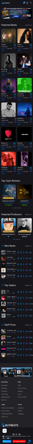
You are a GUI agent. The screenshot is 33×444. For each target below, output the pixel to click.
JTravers (4, 169)
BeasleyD (20, 95)
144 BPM (25, 97)
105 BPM (25, 48)
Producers (4, 390)
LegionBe (4, 145)
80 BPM (14, 292)
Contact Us (4, 416)
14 (3, 75)
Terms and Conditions (7, 407)
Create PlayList (19, 441)
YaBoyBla (20, 120)
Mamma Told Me (12, 262)
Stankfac (20, 145)
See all (28, 25)
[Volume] (8, 438)
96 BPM (8, 147)
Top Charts (4, 393)
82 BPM (14, 276)
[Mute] (4, 438)
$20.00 (8, 349)
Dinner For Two (12, 347)
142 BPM (15, 310)
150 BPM (9, 97)
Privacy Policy (5, 410)
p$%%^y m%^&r (12, 353)
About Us (4, 399)
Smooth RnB (16, 349)
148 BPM (9, 48)
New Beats (10, 245)
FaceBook (21, 407)
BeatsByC (4, 120)
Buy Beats (4, 384)
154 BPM (25, 73)
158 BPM (15, 343)
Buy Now (7, 441)
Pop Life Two (11, 274)
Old (8, 290)
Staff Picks (10, 324)
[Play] (17, 434)
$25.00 (8, 252)
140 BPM (9, 122)
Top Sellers (10, 284)
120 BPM (9, 171)
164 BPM (9, 73)
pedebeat (20, 169)
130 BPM (15, 258)
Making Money (5, 396)
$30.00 (8, 264)
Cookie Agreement (6, 413)
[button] (13, 207)
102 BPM (15, 304)
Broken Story (11, 308)
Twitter (20, 410)
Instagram (21, 413)
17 (20, 149)
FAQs (19, 384)
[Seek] (15, 436)
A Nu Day (10, 256)
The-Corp (4, 95)
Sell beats (4, 387)
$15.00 (8, 258)
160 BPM (25, 171)
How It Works (22, 387)
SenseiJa (4, 46)
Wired (9, 314)
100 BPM (15, 337)
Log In (19, 393)
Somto (9, 335)
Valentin (20, 46)
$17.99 (8, 355)
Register (20, 390)
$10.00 (8, 310)
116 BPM (15, 252)
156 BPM (25, 147)
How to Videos (22, 396)
